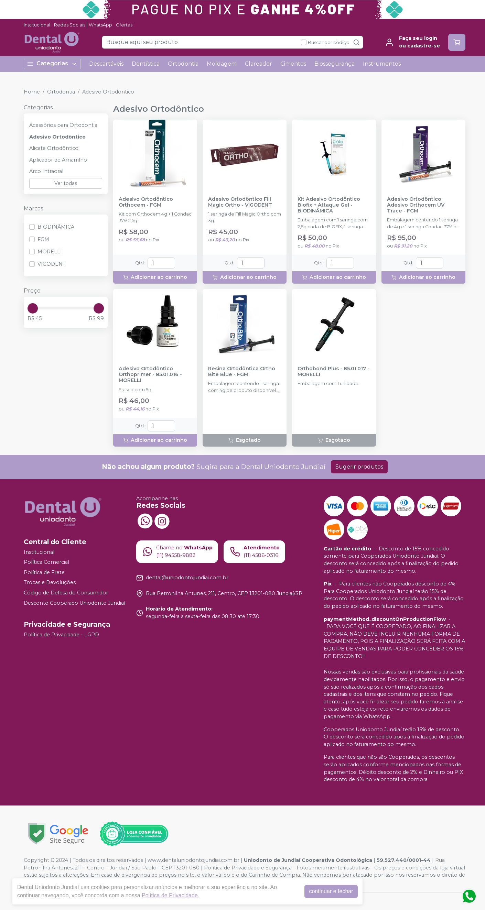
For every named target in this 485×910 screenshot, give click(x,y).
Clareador (258, 64)
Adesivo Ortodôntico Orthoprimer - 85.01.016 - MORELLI (150, 375)
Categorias (52, 63)
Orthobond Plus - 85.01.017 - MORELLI (334, 371)
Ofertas (124, 25)
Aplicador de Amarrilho (58, 160)
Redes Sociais (69, 25)
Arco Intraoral (46, 171)
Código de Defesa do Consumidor (66, 593)
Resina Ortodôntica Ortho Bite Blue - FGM (241, 371)
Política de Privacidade (170, 895)
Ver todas (65, 183)
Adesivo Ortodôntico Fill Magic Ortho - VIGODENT (240, 202)
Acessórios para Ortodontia (63, 125)
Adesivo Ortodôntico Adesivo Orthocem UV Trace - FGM (415, 205)
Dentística (146, 64)
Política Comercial (46, 562)
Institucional (37, 25)
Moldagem (222, 64)
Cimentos (293, 64)
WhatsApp (100, 25)
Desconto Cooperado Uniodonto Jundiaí (74, 603)
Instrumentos (382, 64)
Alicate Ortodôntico (53, 148)
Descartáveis (106, 64)
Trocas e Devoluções (50, 583)
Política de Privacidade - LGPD (61, 635)
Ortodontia (183, 64)
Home (32, 92)
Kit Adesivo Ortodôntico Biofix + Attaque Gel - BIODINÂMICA (329, 205)
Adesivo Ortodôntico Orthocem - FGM (146, 202)
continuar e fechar (331, 891)
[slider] (33, 308)
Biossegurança (334, 64)
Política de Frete (44, 572)
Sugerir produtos (359, 466)
